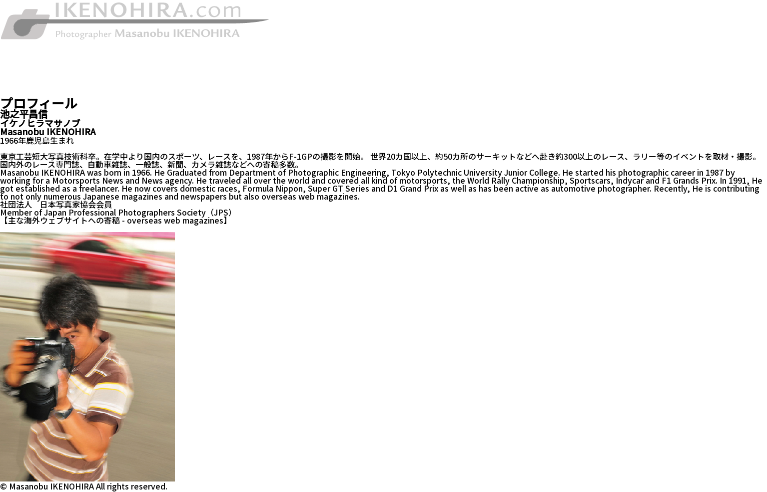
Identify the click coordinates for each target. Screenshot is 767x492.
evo (66, 228)
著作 (8, 52)
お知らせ (16, 60)
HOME (12, 44)
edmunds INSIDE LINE (117, 228)
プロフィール (24, 76)
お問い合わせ (24, 84)
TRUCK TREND (28, 228)
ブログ (12, 92)
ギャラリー (20, 68)
